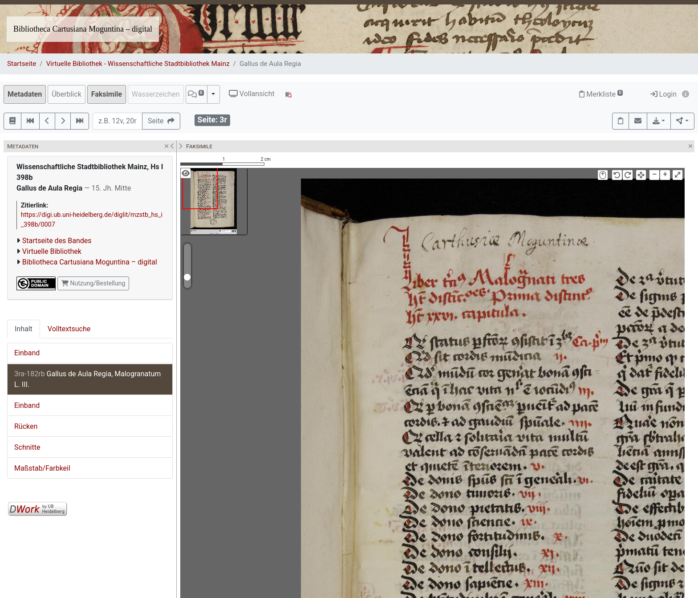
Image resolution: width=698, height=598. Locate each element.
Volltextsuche (69, 329)
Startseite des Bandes (57, 240)
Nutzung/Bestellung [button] (93, 283)
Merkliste (601, 94)
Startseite (21, 64)
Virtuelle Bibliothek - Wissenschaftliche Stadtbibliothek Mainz (138, 64)
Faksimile (106, 94)
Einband (27, 353)
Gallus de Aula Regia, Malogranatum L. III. (87, 379)
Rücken (25, 426)
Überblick (66, 94)
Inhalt (23, 329)
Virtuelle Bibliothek (51, 251)
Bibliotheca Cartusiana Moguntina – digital (82, 28)
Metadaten (25, 94)
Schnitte (27, 447)
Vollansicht (252, 93)
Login (663, 94)
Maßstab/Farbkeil (42, 468)
